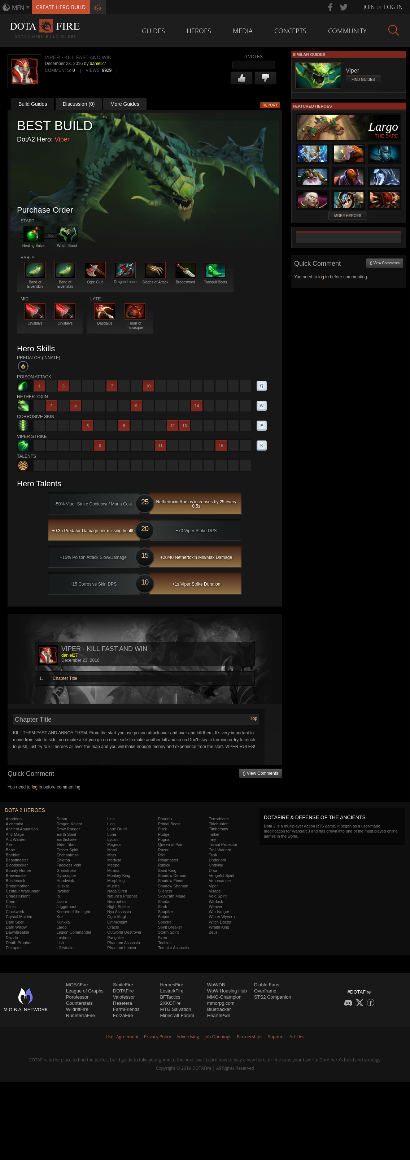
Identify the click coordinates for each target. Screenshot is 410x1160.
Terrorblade (219, 819)
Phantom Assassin (123, 942)
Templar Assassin (173, 948)
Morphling (116, 880)
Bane (10, 850)
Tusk (213, 855)
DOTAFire (123, 991)
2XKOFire (170, 1003)
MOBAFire (77, 984)
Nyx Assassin (119, 911)
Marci (112, 850)
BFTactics (170, 997)
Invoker (63, 891)
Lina (111, 819)
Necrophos (116, 901)
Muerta (113, 886)
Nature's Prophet (122, 896)
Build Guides (32, 104)
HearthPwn (218, 1015)
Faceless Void (69, 865)
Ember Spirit (68, 850)
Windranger (219, 911)
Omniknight (117, 922)
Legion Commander (74, 932)
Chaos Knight (18, 896)
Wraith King (219, 927)
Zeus (213, 932)
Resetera (122, 1003)
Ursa (213, 870)
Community (347, 30)
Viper (62, 139)
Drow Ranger (68, 829)
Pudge (164, 834)
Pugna (164, 839)
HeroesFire (171, 984)
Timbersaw (218, 829)
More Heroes (347, 216)
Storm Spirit (168, 932)
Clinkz (11, 906)
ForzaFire (123, 1015)
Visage (215, 891)
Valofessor (124, 997)
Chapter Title (65, 678)
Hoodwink (65, 880)
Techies (164, 942)
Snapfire (165, 911)
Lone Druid (117, 829)
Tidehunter (218, 824)
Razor (163, 850)
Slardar (164, 901)
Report (270, 105)
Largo (62, 927)
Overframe (265, 991)
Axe (9, 844)
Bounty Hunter (18, 870)
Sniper (164, 916)
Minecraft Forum (177, 1015)
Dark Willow (16, 927)
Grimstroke (66, 870)
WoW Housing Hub (227, 991)
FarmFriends (126, 1009)
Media (243, 30)
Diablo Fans (266, 984)
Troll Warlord (220, 850)
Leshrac (64, 937)
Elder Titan (66, 844)
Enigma (63, 860)
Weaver (215, 906)
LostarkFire (171, 991)
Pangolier (115, 937)
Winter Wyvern (222, 916)
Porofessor (77, 997)
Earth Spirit (66, 834)
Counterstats (79, 1003)
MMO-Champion (224, 997)
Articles (296, 1037)
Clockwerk (15, 911)
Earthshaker (67, 839)
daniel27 (98, 63)
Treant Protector (223, 844)
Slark (162, 906)
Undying (216, 865)
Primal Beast (169, 824)
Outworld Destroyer (124, 932)
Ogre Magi (116, 916)
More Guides (124, 104)
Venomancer (220, 880)
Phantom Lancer (121, 948)
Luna (111, 834)
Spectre (165, 922)
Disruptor (14, 948)
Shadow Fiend (170, 880)
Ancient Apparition (22, 829)
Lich (60, 942)
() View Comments (260, 773)
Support (276, 1037)
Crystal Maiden (19, 916)
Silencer (165, 891)
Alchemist (14, 824)
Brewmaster (16, 875)
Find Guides (363, 80)
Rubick (164, 865)
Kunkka (63, 922)
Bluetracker (219, 1009)
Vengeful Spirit (221, 875)
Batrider (13, 855)
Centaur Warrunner (23, 891)
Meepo (113, 865)
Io (58, 896)
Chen (10, 901)
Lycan (112, 839)
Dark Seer (15, 922)
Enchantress (68, 855)
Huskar (63, 886)
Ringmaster (168, 860)
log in (37, 787)
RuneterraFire (80, 1015)
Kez (60, 916)
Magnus (114, 844)
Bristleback (15, 880)
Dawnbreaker (17, 932)
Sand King (167, 870)
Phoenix (165, 819)
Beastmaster (17, 860)
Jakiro (62, 901)
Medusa (114, 860)
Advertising (187, 1037)
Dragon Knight (69, 824)
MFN (18, 8)
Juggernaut (67, 906)
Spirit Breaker (170, 927)
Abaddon (14, 819)
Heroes (199, 30)
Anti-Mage (15, 834)
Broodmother (17, 886)
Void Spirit (218, 896)
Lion (111, 824)
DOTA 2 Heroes (25, 810)
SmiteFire (123, 984)
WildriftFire (77, 1009)
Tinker (214, 834)
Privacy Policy (157, 1037)
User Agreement (122, 1037)
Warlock (216, 901)
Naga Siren (117, 891)
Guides (153, 30)
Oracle (113, 927)
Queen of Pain (170, 844)
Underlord (217, 860)
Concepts (290, 30)
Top (253, 718)
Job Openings (218, 1037)
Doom (62, 819)
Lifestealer (66, 948)
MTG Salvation (175, 1009)
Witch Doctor (220, 922)
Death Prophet (18, 942)
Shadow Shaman (173, 886)
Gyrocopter (66, 875)
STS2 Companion (272, 997)
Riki (161, 855)
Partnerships (249, 1037)
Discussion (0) (79, 104)
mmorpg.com (221, 1003)
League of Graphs (85, 991)
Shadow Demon (172, 875)
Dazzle (12, 937)
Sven (162, 937)
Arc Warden (16, 839)
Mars (111, 855)
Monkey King (118, 875)
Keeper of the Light (73, 911)
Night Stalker (118, 906)
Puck (162, 829)
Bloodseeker (17, 865)
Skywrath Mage (172, 896)
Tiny (212, 839)
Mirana (113, 870)
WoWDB (216, 984)
